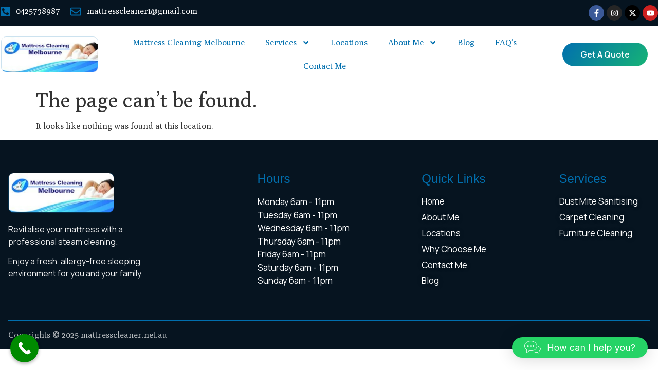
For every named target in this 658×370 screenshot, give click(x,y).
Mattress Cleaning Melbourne (189, 42)
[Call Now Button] (24, 348)
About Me (412, 42)
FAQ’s (506, 42)
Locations (349, 42)
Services (287, 42)
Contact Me (324, 66)
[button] (580, 347)
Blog (466, 42)
